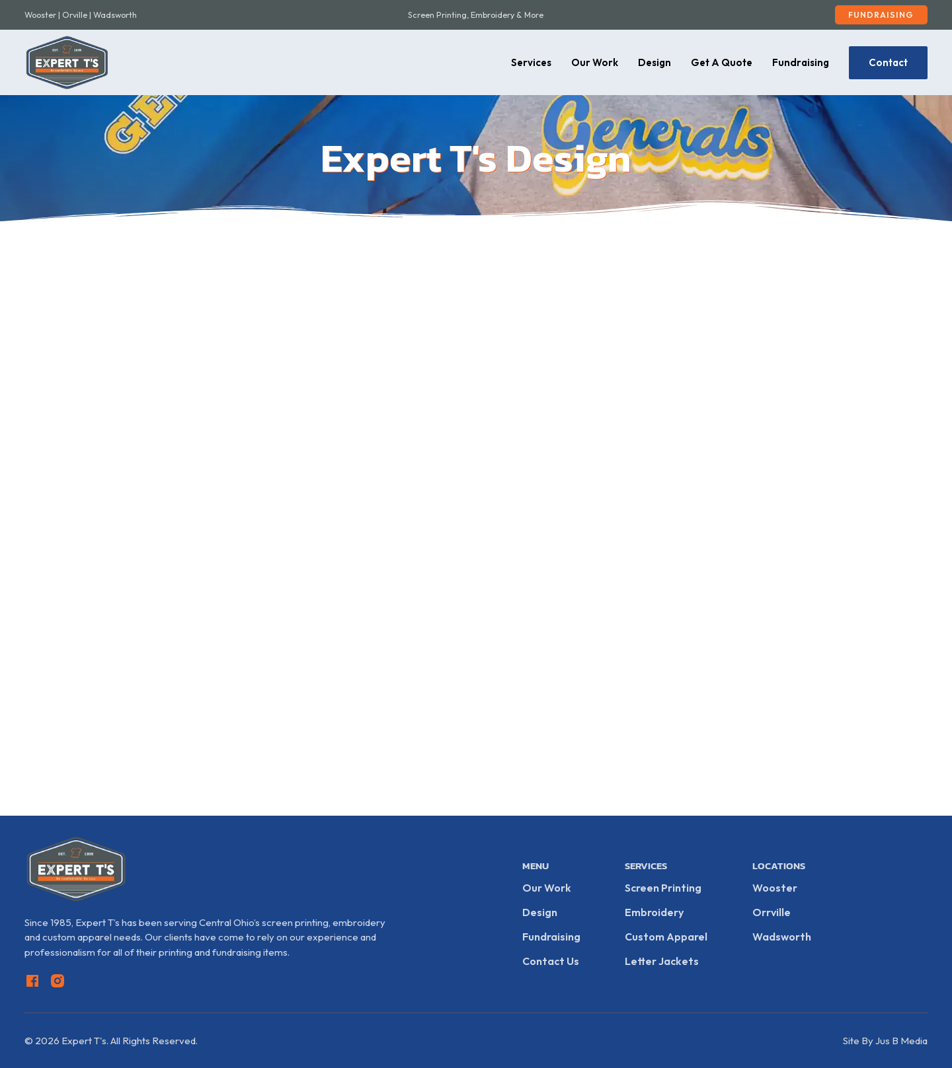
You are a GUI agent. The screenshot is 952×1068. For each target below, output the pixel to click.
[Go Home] (66, 62)
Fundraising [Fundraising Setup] (881, 14)
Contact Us (550, 961)
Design (654, 62)
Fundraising (800, 62)
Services (531, 62)
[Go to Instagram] (57, 983)
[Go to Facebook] (32, 983)
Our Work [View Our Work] (546, 887)
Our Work (594, 62)
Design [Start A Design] (539, 912)
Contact (888, 62)
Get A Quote (721, 62)
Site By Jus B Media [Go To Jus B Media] (885, 1040)
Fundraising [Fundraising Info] (551, 936)
